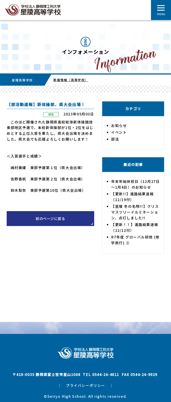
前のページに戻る (50, 218)
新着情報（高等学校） (70, 80)
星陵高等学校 (22, 80)
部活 (51, 114)
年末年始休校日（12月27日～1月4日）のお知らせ (135, 184)
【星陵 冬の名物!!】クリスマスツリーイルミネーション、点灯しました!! (135, 212)
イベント (119, 132)
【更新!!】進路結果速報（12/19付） (132, 196)
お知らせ (119, 125)
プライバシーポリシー (85, 385)
